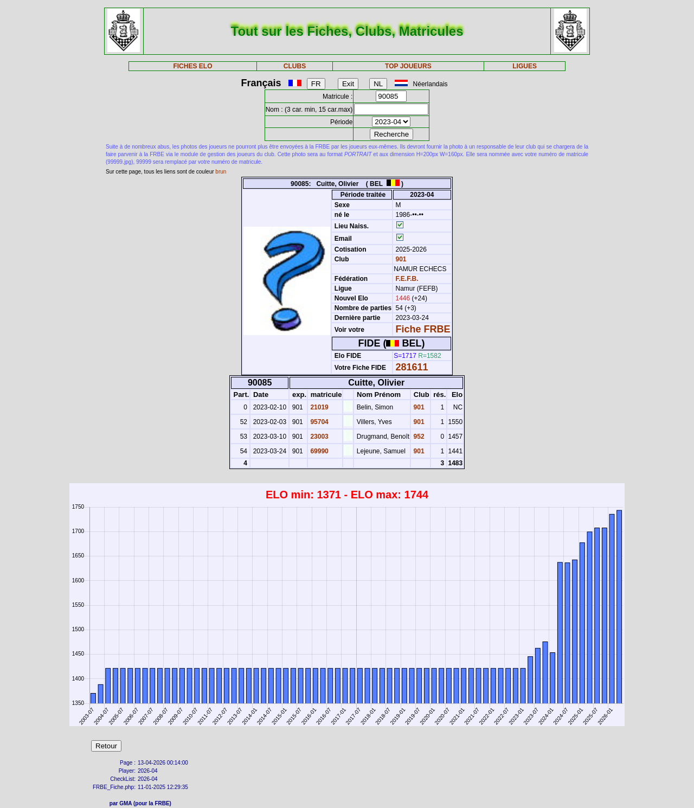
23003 (319, 436)
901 (400, 259)
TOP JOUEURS (408, 66)
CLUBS (295, 66)
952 (418, 436)
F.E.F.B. (407, 279)
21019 (319, 407)
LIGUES (524, 66)
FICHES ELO (192, 66)
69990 (319, 451)
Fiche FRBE (423, 329)
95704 (319, 422)
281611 (412, 367)
